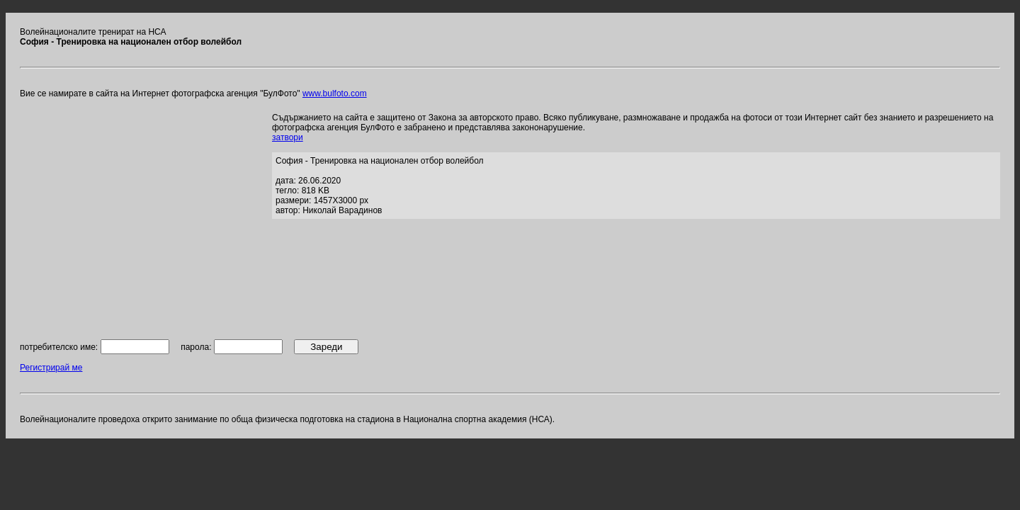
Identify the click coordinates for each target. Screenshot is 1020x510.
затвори (287, 137)
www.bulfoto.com (334, 93)
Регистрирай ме (51, 368)
